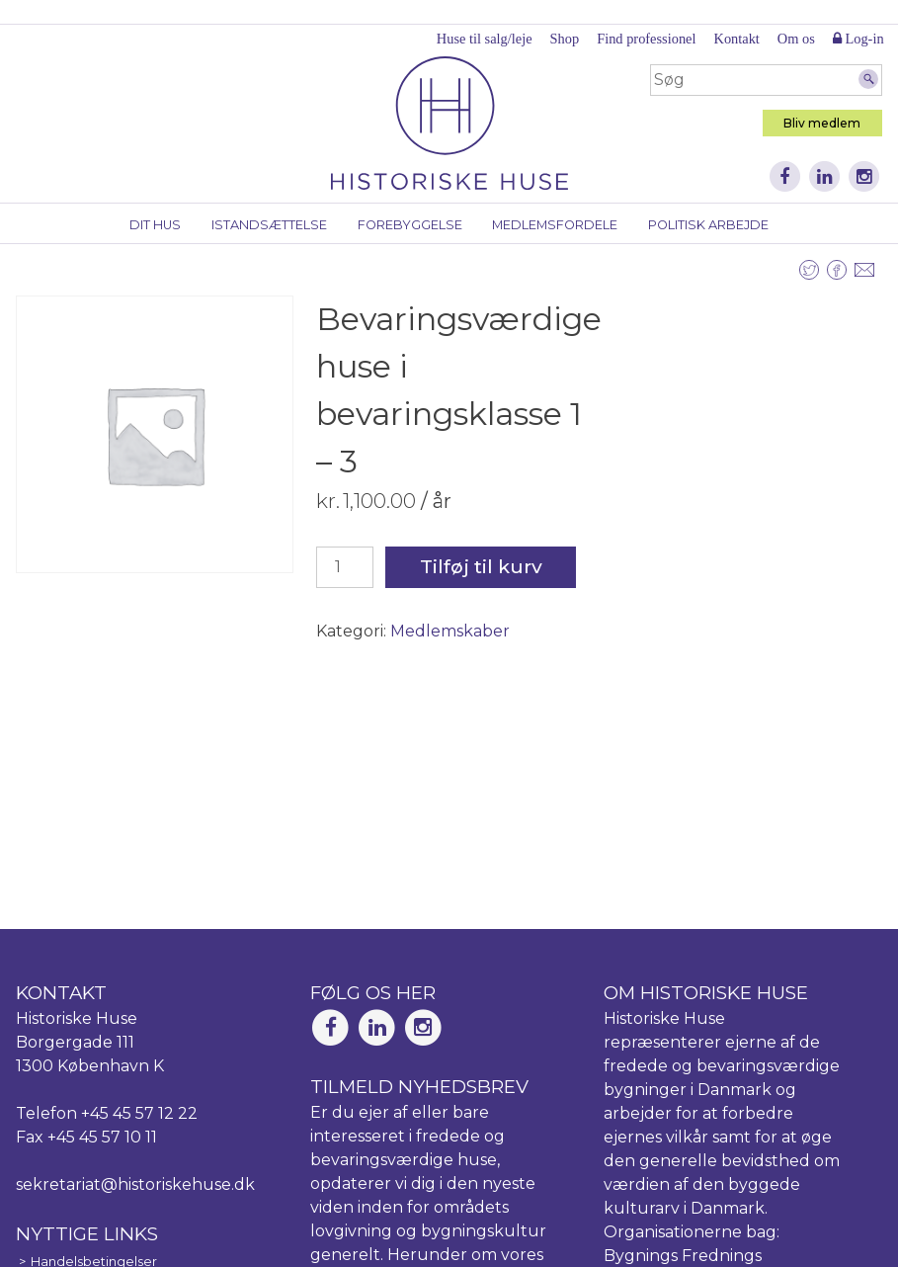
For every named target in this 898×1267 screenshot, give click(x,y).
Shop (565, 38)
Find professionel (646, 38)
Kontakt (736, 38)
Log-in (858, 38)
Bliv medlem (821, 123)
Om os (796, 38)
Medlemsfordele (554, 224)
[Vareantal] (344, 567)
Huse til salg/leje (484, 38)
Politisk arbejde (708, 224)
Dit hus (155, 224)
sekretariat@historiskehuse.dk (135, 1184)
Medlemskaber (450, 631)
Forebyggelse (410, 224)
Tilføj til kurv (481, 566)
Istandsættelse (269, 224)
